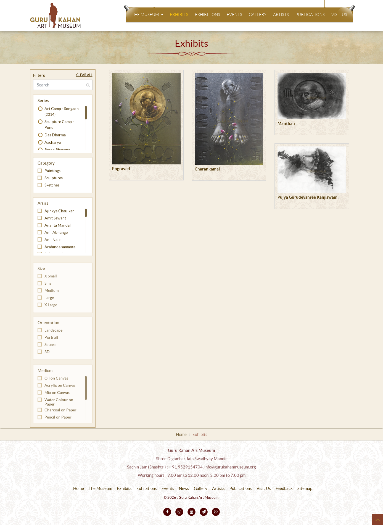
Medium (51, 295)
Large (49, 302)
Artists (281, 14)
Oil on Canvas (56, 384)
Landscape (53, 334)
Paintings (52, 171)
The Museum (146, 14)
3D (47, 356)
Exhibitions (207, 14)
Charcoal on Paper (60, 415)
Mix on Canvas (57, 398)
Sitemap (304, 488)
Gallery (257, 14)
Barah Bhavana (57, 150)
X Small (50, 281)
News (184, 488)
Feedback (284, 488)
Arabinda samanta (59, 247)
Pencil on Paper (58, 423)
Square (50, 349)
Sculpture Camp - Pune (59, 125)
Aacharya (52, 143)
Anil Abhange (56, 233)
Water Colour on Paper (58, 407)
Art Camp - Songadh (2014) (61, 112)
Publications (310, 14)
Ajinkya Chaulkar (59, 211)
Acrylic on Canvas (59, 391)
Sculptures (53, 178)
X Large (50, 309)
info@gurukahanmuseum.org (230, 470)
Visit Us (339, 14)
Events (234, 14)
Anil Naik (52, 240)
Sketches (51, 185)
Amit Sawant (55, 219)
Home (181, 435)
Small (49, 288)
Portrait (51, 341)
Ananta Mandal (57, 226)
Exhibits (179, 14)
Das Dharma (55, 135)
